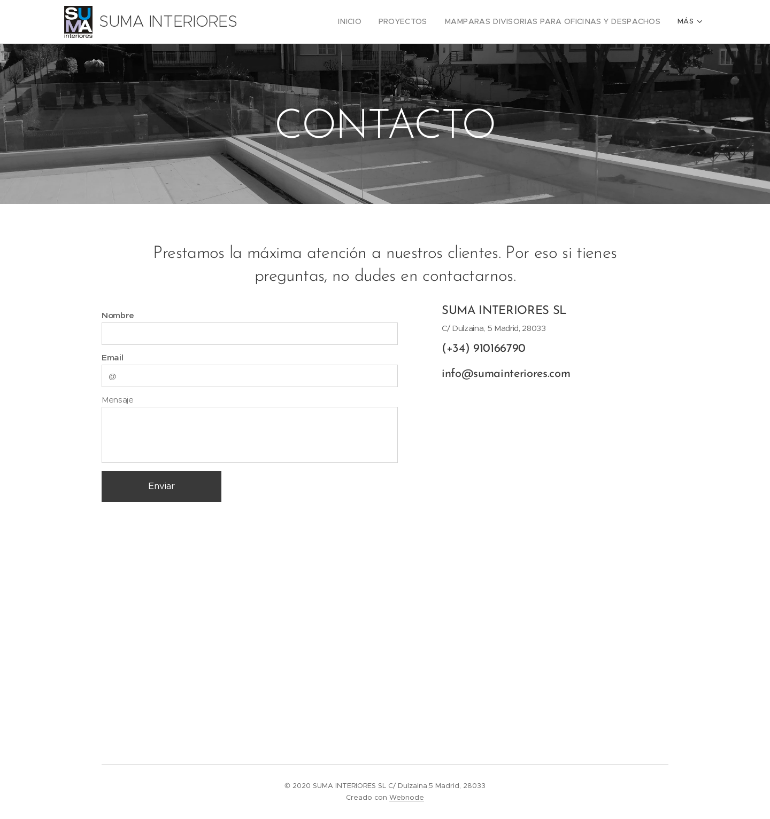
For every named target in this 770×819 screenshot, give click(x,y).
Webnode (406, 797)
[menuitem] (284, 22)
